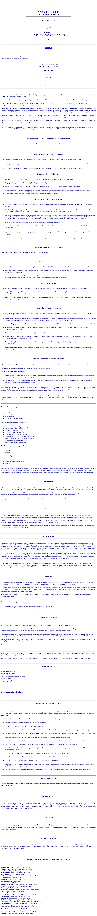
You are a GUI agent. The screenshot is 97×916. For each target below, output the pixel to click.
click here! (19, 692)
